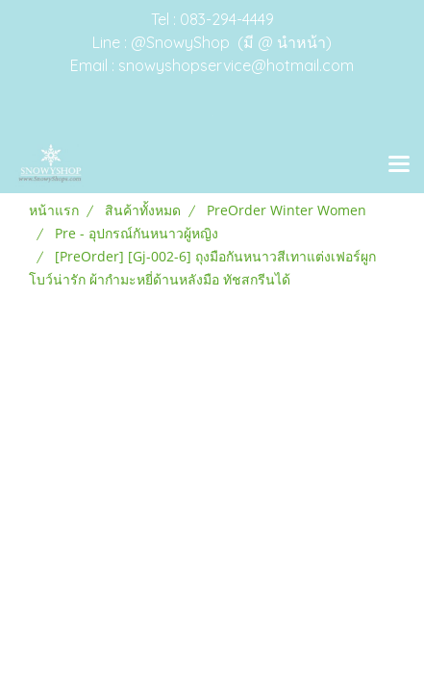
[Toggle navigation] (399, 165)
